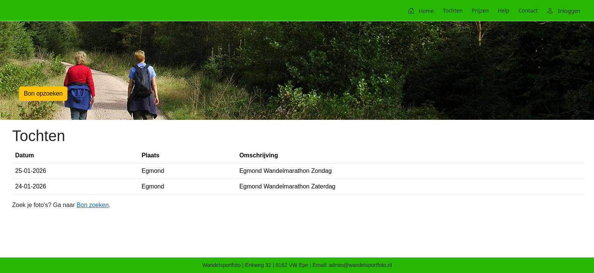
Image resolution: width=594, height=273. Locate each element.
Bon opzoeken (43, 93)
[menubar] (494, 11)
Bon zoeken (93, 205)
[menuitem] (420, 11)
